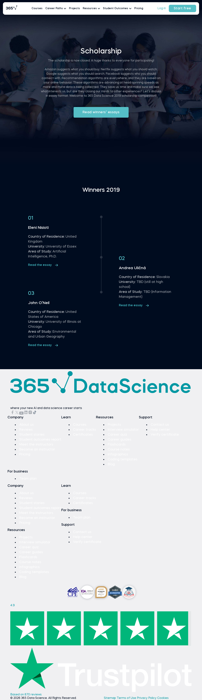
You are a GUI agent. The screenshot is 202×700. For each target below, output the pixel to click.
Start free (182, 8)
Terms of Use (127, 698)
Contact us (160, 424)
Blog (111, 464)
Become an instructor (37, 449)
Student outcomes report (40, 439)
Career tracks (84, 429)
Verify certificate (165, 434)
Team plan (28, 478)
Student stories (32, 434)
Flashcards (117, 444)
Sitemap (110, 698)
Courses (37, 8)
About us (26, 424)
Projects (74, 8)
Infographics (118, 454)
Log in (161, 8)
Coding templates (122, 459)
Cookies (163, 698)
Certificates (83, 434)
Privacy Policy (147, 698)
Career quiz (117, 434)
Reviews (26, 429)
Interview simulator (123, 429)
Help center (160, 429)
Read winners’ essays (101, 112)
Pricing (138, 8)
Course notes (119, 449)
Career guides (119, 439)
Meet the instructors (36, 444)
